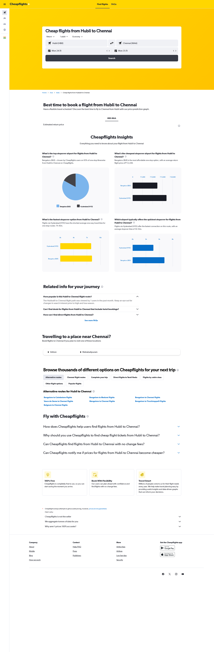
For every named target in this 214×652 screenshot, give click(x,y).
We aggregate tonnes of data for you (113, 521)
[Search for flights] (4, 12)
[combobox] (50, 36)
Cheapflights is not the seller (113, 516)
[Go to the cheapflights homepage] (20, 4)
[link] (163, 574)
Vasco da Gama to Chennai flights (58, 401)
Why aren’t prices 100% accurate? (113, 526)
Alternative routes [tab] (53, 377)
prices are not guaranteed (97, 509)
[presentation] (179, 126)
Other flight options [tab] (54, 383)
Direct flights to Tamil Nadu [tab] (125, 377)
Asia (51, 93)
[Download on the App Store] (167, 554)
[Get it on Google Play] (167, 547)
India (58, 93)
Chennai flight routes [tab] (76, 377)
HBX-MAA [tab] (111, 118)
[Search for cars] (4, 24)
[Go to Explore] (4, 29)
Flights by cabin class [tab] (152, 377)
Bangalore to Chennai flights (147, 397)
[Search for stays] (4, 18)
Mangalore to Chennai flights (102, 401)
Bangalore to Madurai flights (102, 397)
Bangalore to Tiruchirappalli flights (150, 401)
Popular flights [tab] (75, 383)
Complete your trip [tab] (99, 377)
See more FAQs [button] (91, 320)
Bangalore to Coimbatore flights (58, 397)
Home (44, 93)
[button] (5, 4)
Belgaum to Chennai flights (56, 405)
